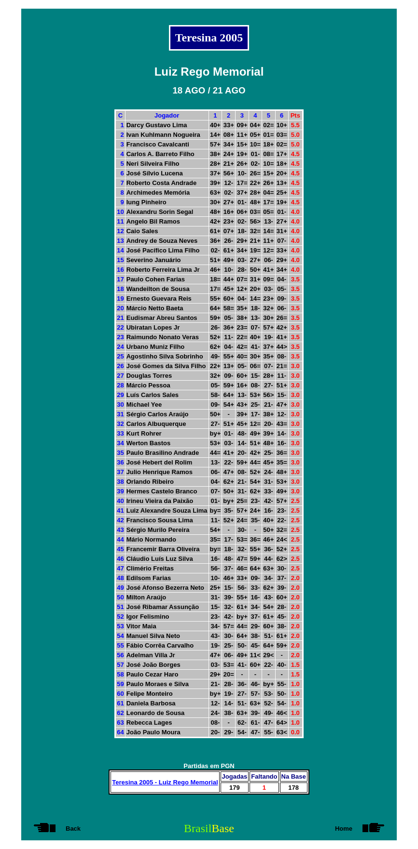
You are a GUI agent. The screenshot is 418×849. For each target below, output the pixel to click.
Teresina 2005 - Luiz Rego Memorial (165, 782)
